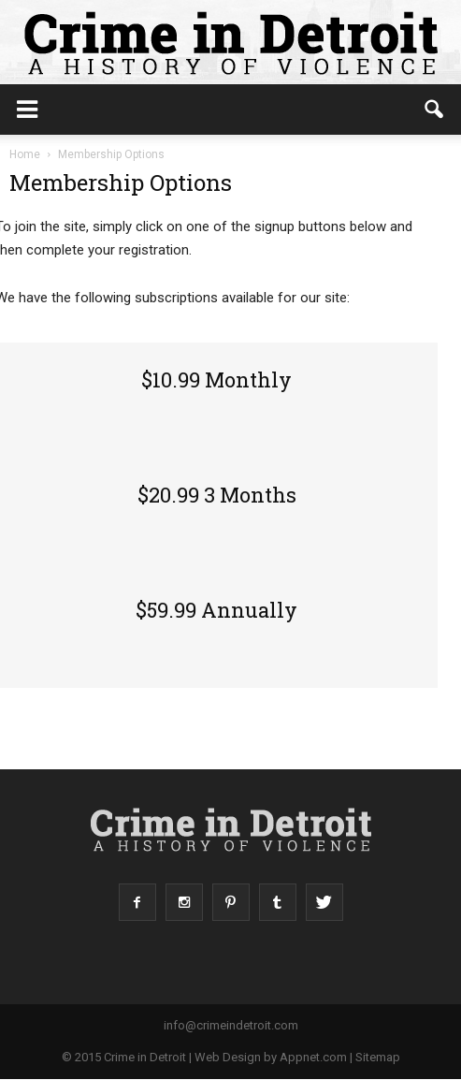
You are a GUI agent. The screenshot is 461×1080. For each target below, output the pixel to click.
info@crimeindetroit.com (231, 1025)
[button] (435, 109)
